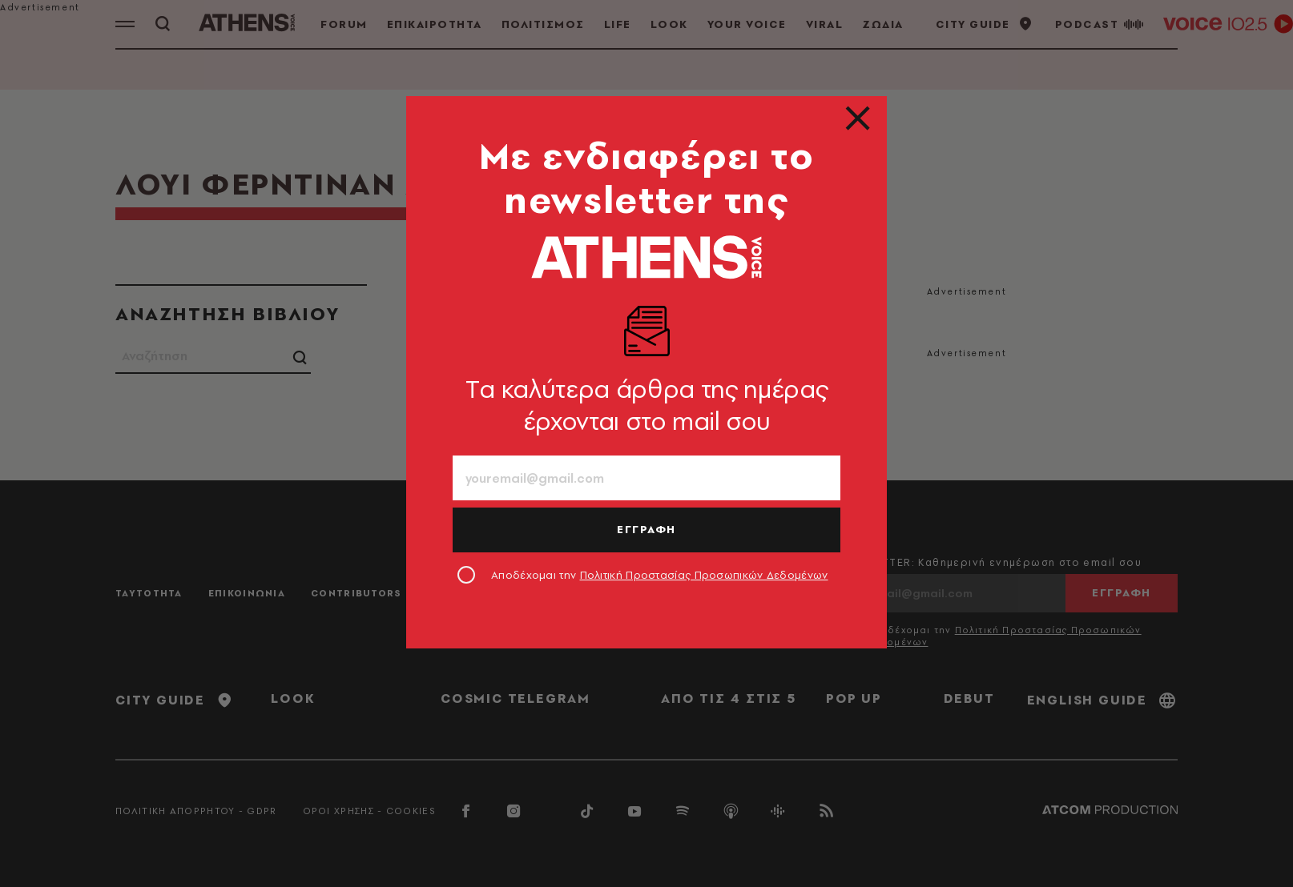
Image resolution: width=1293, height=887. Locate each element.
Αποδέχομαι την (659, 574)
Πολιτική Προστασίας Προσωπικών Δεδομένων (704, 575)
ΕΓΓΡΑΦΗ (646, 529)
